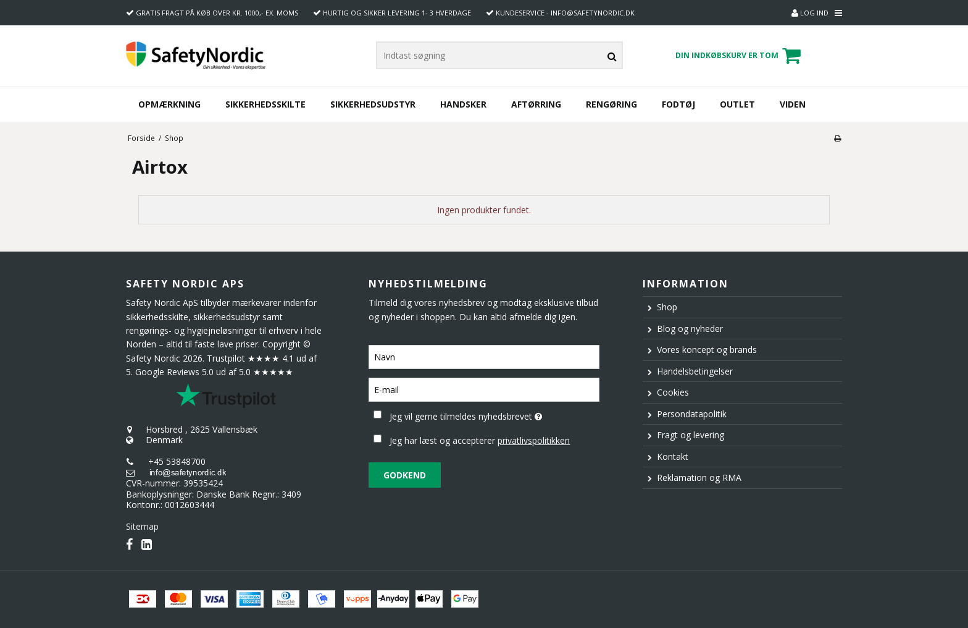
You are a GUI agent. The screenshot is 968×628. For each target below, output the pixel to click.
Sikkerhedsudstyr (372, 104)
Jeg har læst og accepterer (480, 440)
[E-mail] (484, 388)
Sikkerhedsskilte (265, 104)
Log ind (809, 12)
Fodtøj (678, 104)
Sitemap (142, 526)
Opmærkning (169, 104)
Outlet (737, 104)
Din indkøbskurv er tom (739, 56)
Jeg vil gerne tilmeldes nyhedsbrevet (494, 414)
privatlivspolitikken (534, 440)
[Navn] (484, 356)
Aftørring (536, 104)
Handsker (463, 104)
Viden (793, 104)
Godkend (404, 475)
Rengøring (611, 104)
